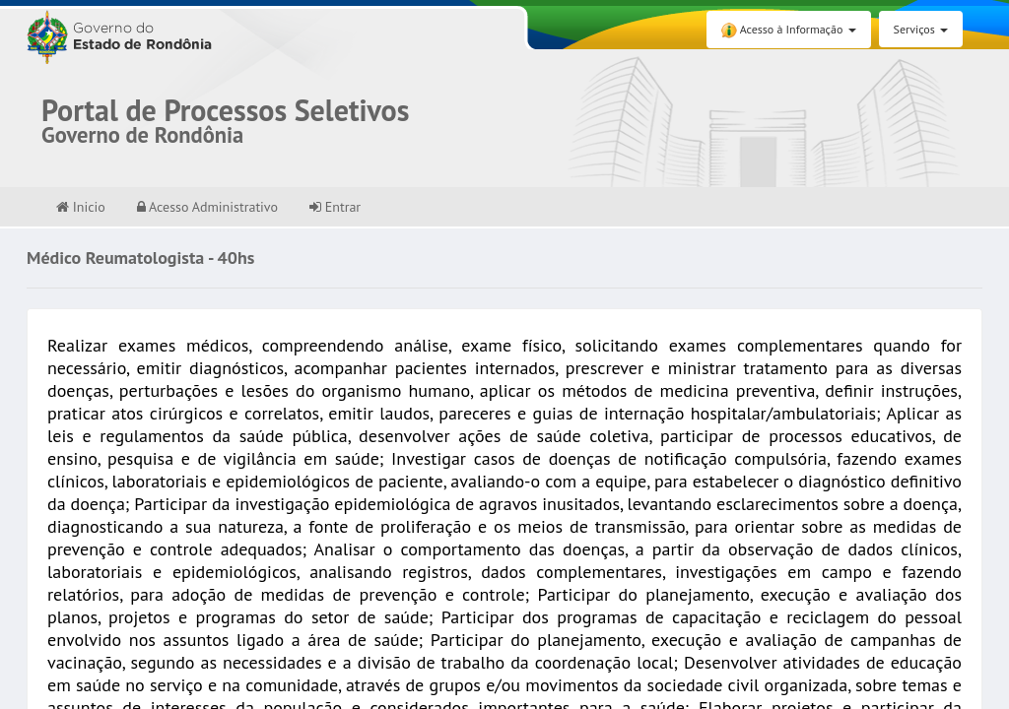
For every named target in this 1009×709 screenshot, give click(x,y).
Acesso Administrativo (207, 207)
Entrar (335, 207)
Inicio (80, 207)
